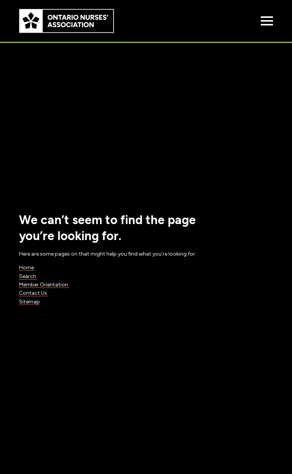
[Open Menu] (267, 21)
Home (27, 267)
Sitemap (29, 302)
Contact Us (33, 293)
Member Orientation (44, 284)
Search (28, 276)
